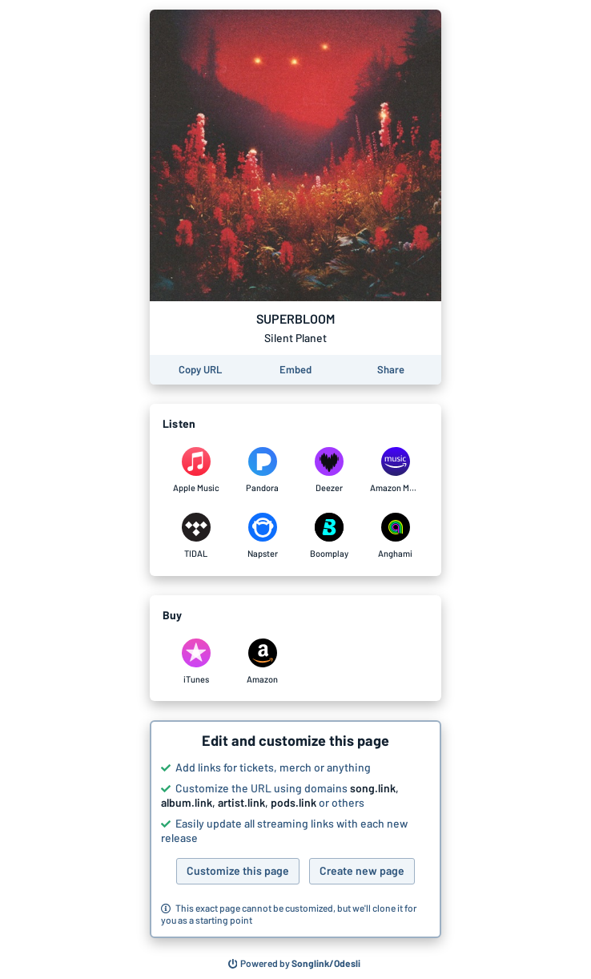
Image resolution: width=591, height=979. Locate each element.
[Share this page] (391, 369)
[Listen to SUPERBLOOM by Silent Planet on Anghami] (395, 536)
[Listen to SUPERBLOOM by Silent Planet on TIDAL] (196, 536)
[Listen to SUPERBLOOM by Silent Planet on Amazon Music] (395, 470)
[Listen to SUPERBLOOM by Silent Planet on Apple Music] (196, 470)
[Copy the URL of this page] (200, 369)
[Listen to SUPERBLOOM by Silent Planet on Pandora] (262, 470)
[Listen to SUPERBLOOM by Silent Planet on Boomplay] (329, 536)
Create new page (362, 870)
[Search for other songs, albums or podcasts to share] (294, 963)
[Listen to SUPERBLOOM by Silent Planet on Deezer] (329, 470)
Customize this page (238, 870)
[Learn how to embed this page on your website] (295, 369)
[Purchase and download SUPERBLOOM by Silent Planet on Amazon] (262, 662)
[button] (295, 829)
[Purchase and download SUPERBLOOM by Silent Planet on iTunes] (196, 662)
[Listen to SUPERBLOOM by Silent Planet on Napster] (262, 536)
